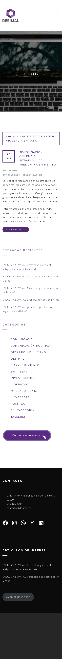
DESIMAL (17, 358)
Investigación (32, 175)
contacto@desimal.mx (19, 508)
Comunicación (23, 339)
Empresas (19, 371)
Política (18, 403)
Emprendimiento (25, 365)
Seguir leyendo (15, 229)
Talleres (18, 416)
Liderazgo (20, 384)
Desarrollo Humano (28, 352)
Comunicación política (30, 345)
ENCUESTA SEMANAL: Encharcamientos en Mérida (30, 299)
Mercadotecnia (24, 391)
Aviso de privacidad (18, 597)
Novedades (20, 397)
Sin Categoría (22, 410)
